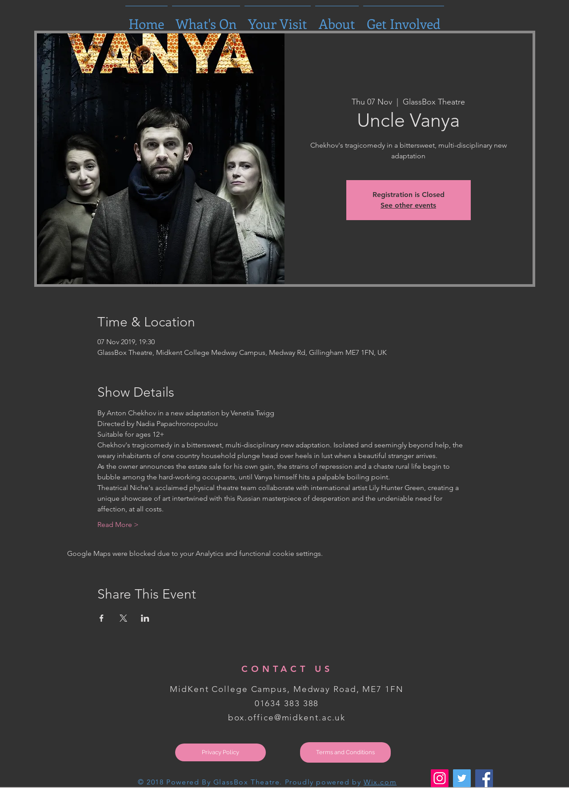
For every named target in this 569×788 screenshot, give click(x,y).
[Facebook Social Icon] (484, 778)
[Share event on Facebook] (101, 618)
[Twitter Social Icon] (462, 778)
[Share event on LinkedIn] (145, 618)
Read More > (118, 524)
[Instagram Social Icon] (440, 778)
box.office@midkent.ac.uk (287, 717)
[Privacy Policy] (220, 752)
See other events (408, 205)
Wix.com (380, 782)
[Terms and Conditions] (345, 752)
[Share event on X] (123, 618)
